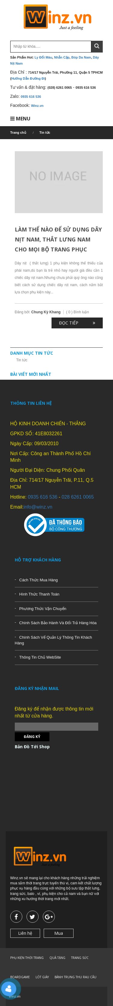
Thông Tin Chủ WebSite (40, 657)
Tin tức (21, 360)
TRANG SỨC (80, 958)
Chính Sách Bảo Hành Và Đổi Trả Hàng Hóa (58, 623)
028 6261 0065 (78, 497)
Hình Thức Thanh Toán (39, 594)
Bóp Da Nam (81, 57)
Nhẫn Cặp (61, 57)
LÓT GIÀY (42, 977)
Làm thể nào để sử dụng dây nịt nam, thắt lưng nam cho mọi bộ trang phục (58, 239)
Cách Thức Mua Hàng (38, 580)
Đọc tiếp (68, 323)
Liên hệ (25, 933)
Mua (58, 933)
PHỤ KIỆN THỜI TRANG (27, 958)
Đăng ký (32, 736)
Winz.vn (37, 105)
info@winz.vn (38, 506)
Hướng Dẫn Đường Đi (28, 78)
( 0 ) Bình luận (77, 312)
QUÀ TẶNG (57, 958)
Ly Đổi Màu (43, 57)
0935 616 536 (31, 96)
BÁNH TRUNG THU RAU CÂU (75, 977)
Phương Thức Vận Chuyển (42, 608)
